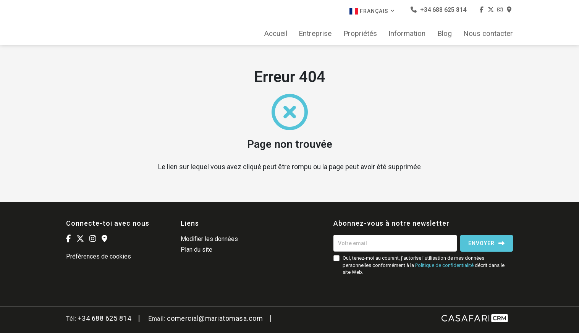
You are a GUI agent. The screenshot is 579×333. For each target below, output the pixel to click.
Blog (444, 33)
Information (406, 33)
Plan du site (196, 249)
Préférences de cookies (98, 256)
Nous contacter (488, 33)
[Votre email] (395, 243)
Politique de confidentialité (444, 265)
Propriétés (360, 33)
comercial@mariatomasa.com (215, 318)
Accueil (275, 33)
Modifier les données (209, 238)
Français (372, 11)
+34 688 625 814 (438, 9)
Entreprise (315, 33)
